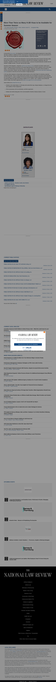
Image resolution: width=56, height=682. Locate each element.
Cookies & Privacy (27, 349)
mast (27, 347)
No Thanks (19, 4)
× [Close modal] (44, 332)
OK (17, 1)
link (29, 347)
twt (25, 347)
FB (23, 347)
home (30, 347)
